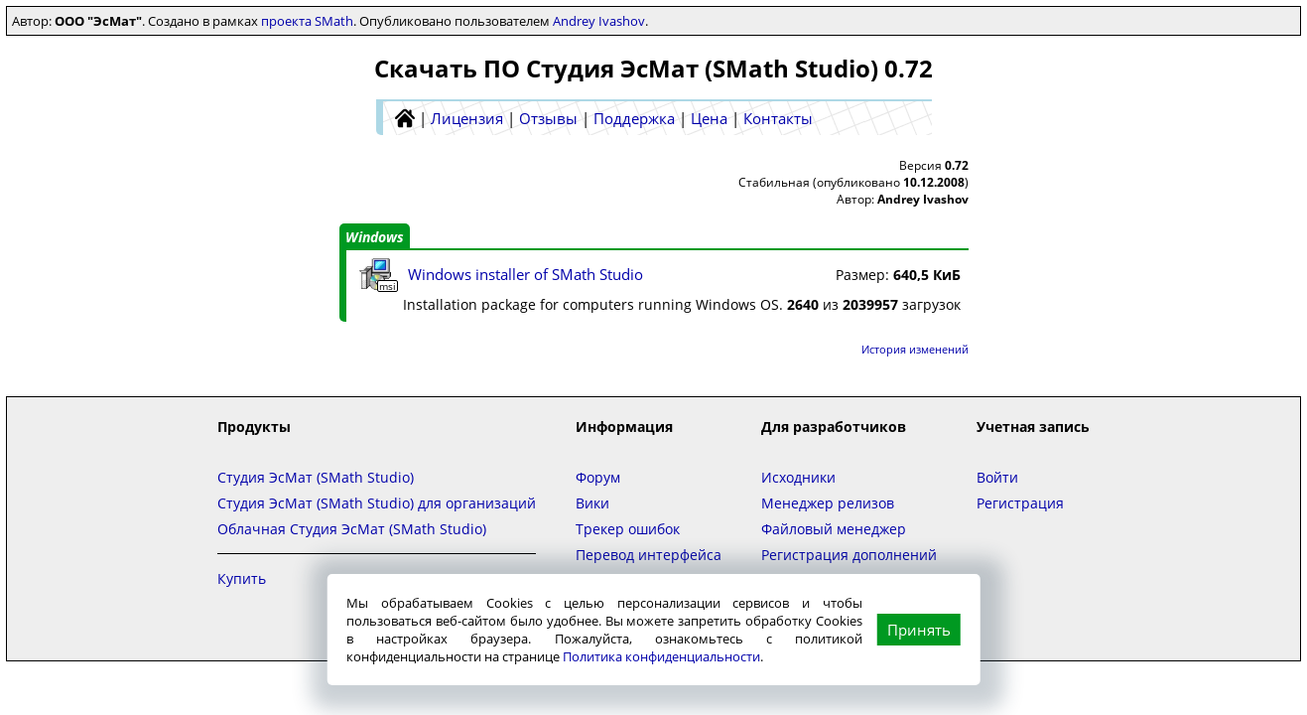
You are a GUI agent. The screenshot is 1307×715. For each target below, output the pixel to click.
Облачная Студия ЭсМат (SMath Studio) (351, 528)
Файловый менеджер (833, 528)
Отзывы (548, 118)
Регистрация (1020, 503)
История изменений (915, 349)
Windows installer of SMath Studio (525, 274)
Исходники (798, 477)
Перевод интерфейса (648, 554)
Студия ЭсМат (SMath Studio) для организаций (376, 503)
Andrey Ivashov (599, 21)
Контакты (778, 118)
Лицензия (467, 118)
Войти (997, 477)
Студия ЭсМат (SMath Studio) (315, 477)
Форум (598, 477)
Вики (592, 503)
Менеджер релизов (827, 503)
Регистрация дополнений (849, 554)
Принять (919, 630)
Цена (709, 118)
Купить (241, 578)
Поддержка (634, 118)
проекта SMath (307, 21)
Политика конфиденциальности (661, 656)
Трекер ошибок (628, 528)
